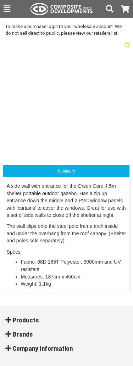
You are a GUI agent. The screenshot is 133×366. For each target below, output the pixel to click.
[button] (7, 9)
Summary (66, 171)
